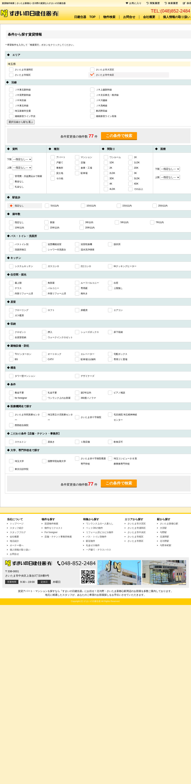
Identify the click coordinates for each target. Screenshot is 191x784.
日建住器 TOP (85, 17)
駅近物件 (90, 541)
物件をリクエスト (54, 528)
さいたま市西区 (135, 541)
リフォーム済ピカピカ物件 (99, 532)
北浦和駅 (164, 536)
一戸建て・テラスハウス (98, 549)
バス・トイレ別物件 (96, 536)
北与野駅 (164, 541)
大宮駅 (163, 528)
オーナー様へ (16, 545)
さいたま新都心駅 (169, 523)
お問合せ (129, 17)
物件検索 (109, 17)
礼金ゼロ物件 (93, 545)
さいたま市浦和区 (137, 528)
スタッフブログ (18, 532)
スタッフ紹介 (16, 528)
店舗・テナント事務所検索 (58, 536)
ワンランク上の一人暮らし (99, 523)
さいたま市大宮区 (137, 523)
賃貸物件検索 (51, 523)
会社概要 (149, 17)
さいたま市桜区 (135, 536)
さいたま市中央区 (137, 532)
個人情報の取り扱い (176, 17)
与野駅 (163, 532)
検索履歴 (171, 3)
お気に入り (134, 3)
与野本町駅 (165, 545)
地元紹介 (14, 541)
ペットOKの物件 (94, 528)
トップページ (16, 523)
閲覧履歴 (153, 3)
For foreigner (51, 532)
